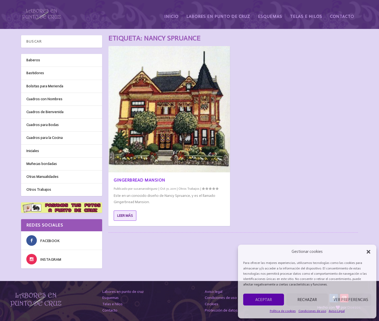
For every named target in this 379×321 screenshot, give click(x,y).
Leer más (125, 215)
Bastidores (35, 73)
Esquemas (270, 12)
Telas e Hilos (306, 12)
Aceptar (263, 299)
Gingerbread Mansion (139, 180)
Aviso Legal (337, 311)
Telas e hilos (112, 304)
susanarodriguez (145, 188)
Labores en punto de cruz (123, 291)
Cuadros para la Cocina (44, 138)
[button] (368, 251)
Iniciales (32, 150)
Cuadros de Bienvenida (44, 112)
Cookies (211, 304)
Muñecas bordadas (41, 163)
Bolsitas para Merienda (44, 86)
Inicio (171, 12)
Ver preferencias (350, 299)
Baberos (33, 60)
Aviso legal (213, 291)
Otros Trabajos (189, 188)
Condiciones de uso (312, 311)
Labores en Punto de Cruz (218, 12)
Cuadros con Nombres (44, 99)
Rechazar (307, 299)
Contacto (342, 12)
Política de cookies (283, 311)
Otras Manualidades (42, 176)
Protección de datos (221, 310)
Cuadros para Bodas (42, 125)
